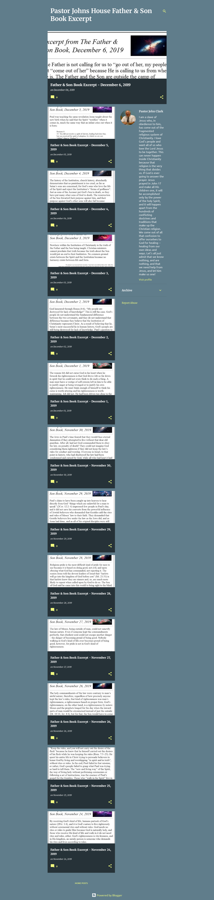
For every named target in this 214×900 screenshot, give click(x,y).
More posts (81, 883)
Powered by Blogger (107, 895)
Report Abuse (129, 302)
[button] (162, 97)
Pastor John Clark (151, 111)
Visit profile (145, 279)
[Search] (164, 11)
